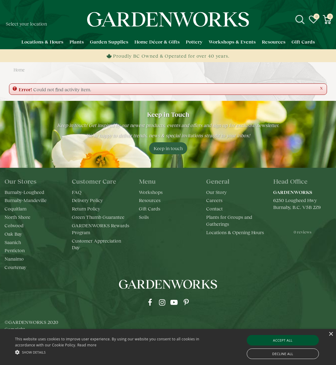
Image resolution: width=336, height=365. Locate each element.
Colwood (14, 225)
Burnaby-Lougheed (24, 192)
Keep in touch (168, 148)
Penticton (15, 250)
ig (161, 302)
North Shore (17, 217)
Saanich (13, 242)
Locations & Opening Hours (235, 232)
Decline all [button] (282, 353)
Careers (214, 200)
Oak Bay (13, 234)
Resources (149, 200)
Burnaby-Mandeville (26, 200)
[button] (114, 352)
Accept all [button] (282, 340)
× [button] (330, 334)
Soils (144, 217)
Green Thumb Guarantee (98, 217)
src (299, 19)
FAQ (76, 192)
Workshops (151, 192)
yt (174, 302)
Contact (214, 208)
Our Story (216, 192)
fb (149, 302)
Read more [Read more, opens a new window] (86, 345)
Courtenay (15, 267)
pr (186, 302)
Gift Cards (149, 208)
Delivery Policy (87, 200)
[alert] (168, 347)
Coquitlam (15, 208)
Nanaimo (14, 258)
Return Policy (86, 208)
